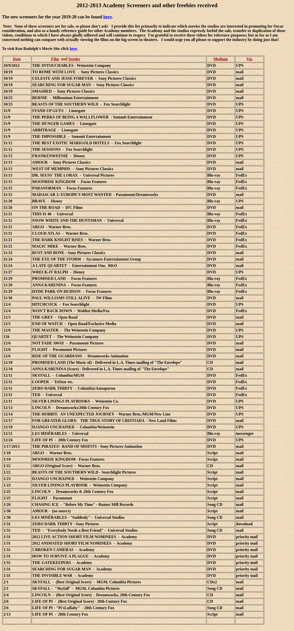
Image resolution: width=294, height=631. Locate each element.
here (107, 16)
